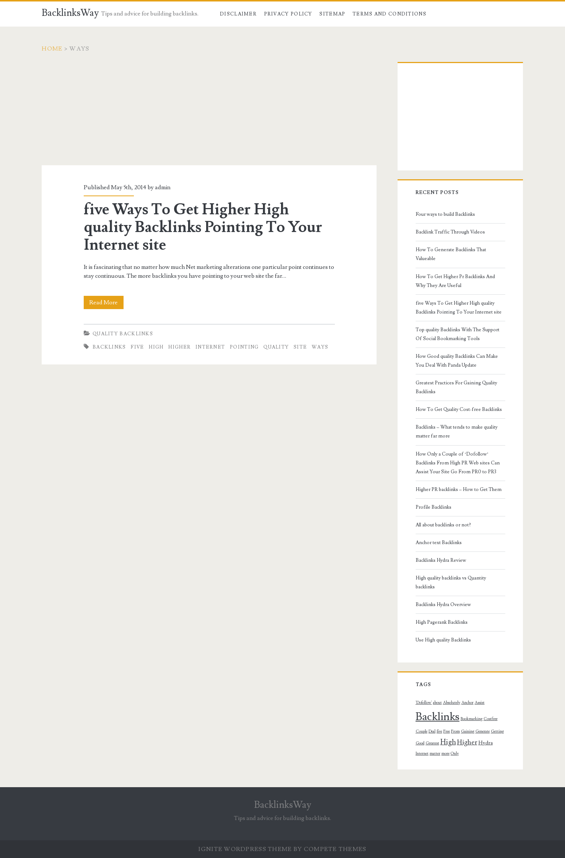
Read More (106, 302)
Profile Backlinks (433, 507)
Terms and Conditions (389, 14)
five (137, 347)
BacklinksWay (70, 13)
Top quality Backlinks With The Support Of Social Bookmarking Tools (457, 334)
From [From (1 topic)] (455, 731)
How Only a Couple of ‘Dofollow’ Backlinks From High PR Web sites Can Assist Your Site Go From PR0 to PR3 (458, 463)
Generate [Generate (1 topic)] (482, 731)
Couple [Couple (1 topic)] (421, 731)
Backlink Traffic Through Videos (450, 232)
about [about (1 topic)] (437, 702)
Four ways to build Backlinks (445, 214)
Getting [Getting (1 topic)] (497, 731)
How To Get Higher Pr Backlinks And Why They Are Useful (455, 281)
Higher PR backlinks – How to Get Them (459, 489)
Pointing (244, 347)
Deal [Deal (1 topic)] (432, 731)
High (156, 347)
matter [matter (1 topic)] (435, 753)
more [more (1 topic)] (445, 753)
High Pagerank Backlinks (442, 622)
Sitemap (332, 14)
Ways (320, 347)
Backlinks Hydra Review (441, 560)
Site (300, 347)
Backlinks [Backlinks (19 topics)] (438, 717)
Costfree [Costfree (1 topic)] (490, 719)
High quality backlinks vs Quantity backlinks (451, 582)
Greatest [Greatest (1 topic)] (432, 743)
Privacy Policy (288, 14)
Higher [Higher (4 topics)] (467, 742)
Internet (210, 347)
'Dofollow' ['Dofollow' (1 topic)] (424, 702)
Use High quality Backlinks (443, 640)
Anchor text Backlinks (439, 543)
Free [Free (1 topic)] (446, 731)
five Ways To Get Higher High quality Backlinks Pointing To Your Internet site (203, 227)
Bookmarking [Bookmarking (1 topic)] (471, 719)
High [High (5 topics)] (448, 742)
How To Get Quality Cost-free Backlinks (459, 409)
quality (276, 347)
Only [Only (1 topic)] (455, 753)
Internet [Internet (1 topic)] (422, 753)
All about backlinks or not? (443, 525)
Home (52, 48)
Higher (179, 347)
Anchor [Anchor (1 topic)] (467, 702)
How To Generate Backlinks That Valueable (451, 254)
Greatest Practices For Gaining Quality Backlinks (456, 387)
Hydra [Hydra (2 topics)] (485, 743)
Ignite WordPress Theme (245, 849)
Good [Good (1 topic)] (420, 743)
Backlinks (109, 347)
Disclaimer (238, 14)
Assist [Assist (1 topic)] (480, 702)
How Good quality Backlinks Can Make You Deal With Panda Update (457, 360)
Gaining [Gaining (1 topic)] (467, 731)
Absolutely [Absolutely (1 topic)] (451, 702)
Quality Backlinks (123, 334)
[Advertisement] (209, 113)
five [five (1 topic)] (439, 731)
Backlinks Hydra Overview (443, 605)
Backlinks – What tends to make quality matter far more (457, 431)
